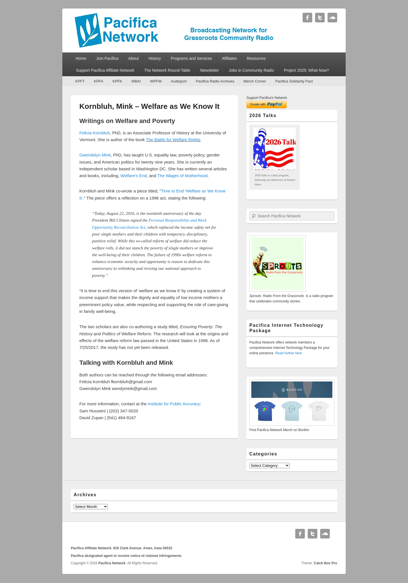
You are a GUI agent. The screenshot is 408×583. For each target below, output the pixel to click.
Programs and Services (191, 58)
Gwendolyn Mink (95, 154)
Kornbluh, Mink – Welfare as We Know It (149, 106)
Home (81, 58)
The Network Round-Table (167, 70)
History (154, 58)
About (133, 58)
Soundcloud (332, 17)
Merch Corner (255, 81)
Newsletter (209, 70)
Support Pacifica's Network (266, 98)
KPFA (98, 81)
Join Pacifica (107, 58)
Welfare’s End (133, 175)
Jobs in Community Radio (251, 70)
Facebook (307, 17)
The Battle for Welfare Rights (173, 139)
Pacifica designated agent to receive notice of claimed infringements (126, 556)
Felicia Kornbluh (94, 132)
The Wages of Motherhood (182, 175)
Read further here (288, 353)
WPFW (156, 81)
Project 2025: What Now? (306, 70)
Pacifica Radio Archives (215, 81)
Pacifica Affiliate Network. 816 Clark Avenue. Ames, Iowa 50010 (121, 548)
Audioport (179, 81)
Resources (256, 58)
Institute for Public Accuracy (174, 403)
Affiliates (229, 58)
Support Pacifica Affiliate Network (105, 70)
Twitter (320, 17)
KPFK (117, 81)
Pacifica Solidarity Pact (294, 81)
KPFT (80, 81)
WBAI (136, 81)
